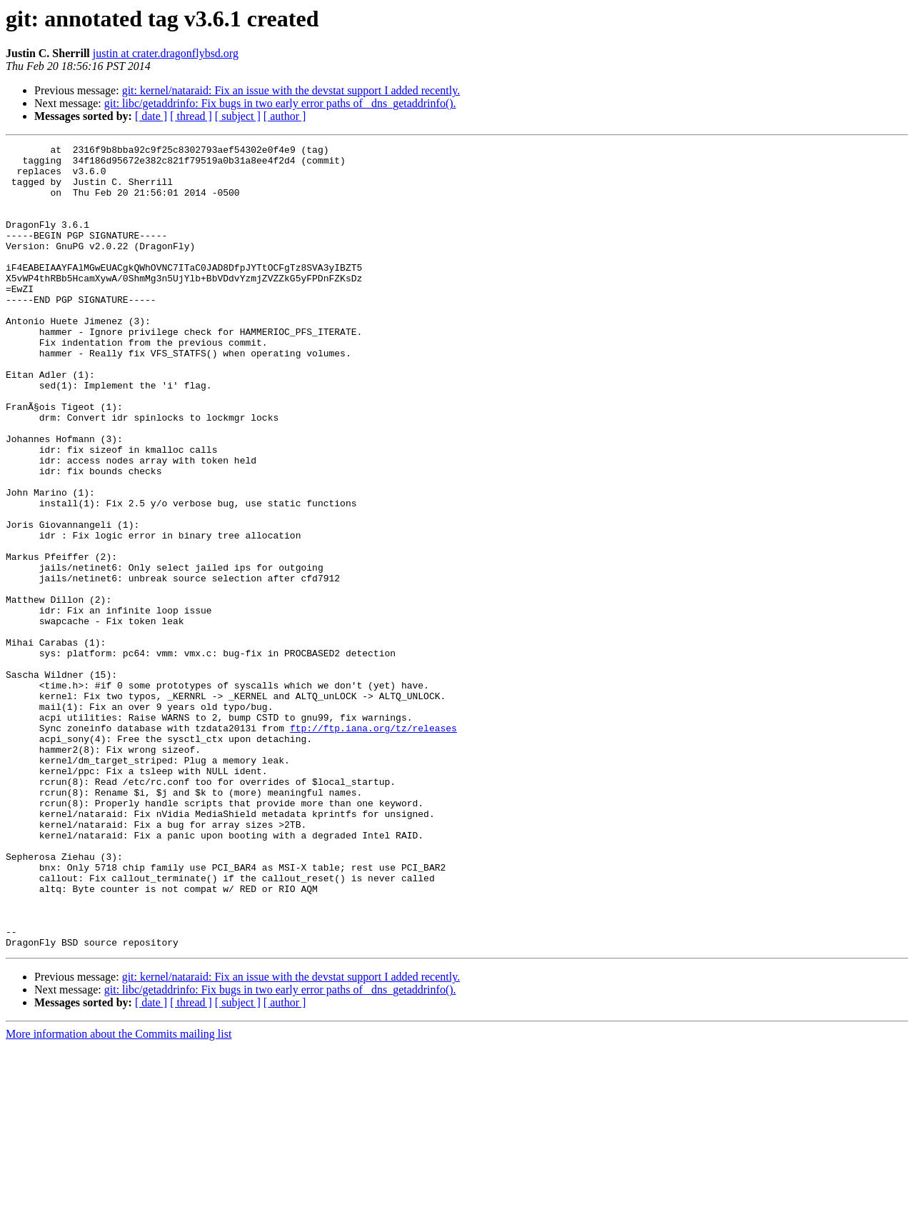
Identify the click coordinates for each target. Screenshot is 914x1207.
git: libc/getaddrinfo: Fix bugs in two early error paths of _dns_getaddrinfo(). (280, 103)
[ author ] (284, 116)
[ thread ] (191, 116)
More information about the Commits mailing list (118, 1194)
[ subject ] (238, 116)
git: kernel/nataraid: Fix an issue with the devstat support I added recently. (291, 90)
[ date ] (151, 116)
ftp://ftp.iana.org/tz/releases (373, 845)
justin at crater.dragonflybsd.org (165, 53)
